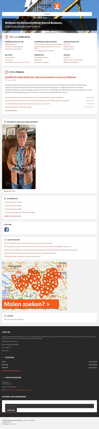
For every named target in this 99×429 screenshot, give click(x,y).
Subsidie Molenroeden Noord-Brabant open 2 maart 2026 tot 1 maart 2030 (27, 104)
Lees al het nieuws (11, 110)
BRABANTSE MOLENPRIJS (71, 62)
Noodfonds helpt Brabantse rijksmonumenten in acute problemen (40, 77)
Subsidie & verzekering (41, 62)
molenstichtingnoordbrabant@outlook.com (19, 390)
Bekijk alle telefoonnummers (11, 371)
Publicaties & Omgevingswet (14, 47)
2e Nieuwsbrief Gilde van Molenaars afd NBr (18, 107)
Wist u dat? (67, 44)
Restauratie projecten (41, 57)
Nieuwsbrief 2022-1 (12, 209)
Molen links (67, 57)
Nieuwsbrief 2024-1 (12, 205)
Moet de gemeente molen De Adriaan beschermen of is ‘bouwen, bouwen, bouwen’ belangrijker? (34, 97)
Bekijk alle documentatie (12, 216)
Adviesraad (8, 60)
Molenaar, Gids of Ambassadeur (73, 60)
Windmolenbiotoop (11, 44)
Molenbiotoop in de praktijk (13, 49)
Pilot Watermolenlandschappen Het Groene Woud (47, 47)
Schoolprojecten (69, 49)
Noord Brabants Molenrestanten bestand (18, 212)
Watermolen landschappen (45, 42)
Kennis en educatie (71, 42)
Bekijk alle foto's (10, 191)
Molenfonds (38, 60)
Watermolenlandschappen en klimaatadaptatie (48, 44)
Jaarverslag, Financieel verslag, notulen (17, 62)
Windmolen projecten (14, 42)
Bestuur (8, 55)
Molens (67, 55)
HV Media (12, 424)
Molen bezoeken (69, 47)
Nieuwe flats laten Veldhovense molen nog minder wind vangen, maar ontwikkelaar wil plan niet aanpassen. (37, 100)
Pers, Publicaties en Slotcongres (44, 51)
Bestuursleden (9, 57)
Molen (17, 71)
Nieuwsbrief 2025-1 (12, 202)
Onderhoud (39, 55)
